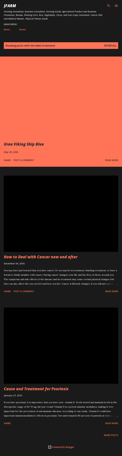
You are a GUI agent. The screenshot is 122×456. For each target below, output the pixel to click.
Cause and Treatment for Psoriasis (36, 388)
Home (9, 29)
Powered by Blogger (61, 447)
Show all (110, 45)
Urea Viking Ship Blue (24, 144)
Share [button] (7, 160)
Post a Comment (24, 160)
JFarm (10, 5)
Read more (111, 160)
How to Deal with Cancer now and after (40, 256)
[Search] (109, 6)
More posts (111, 435)
